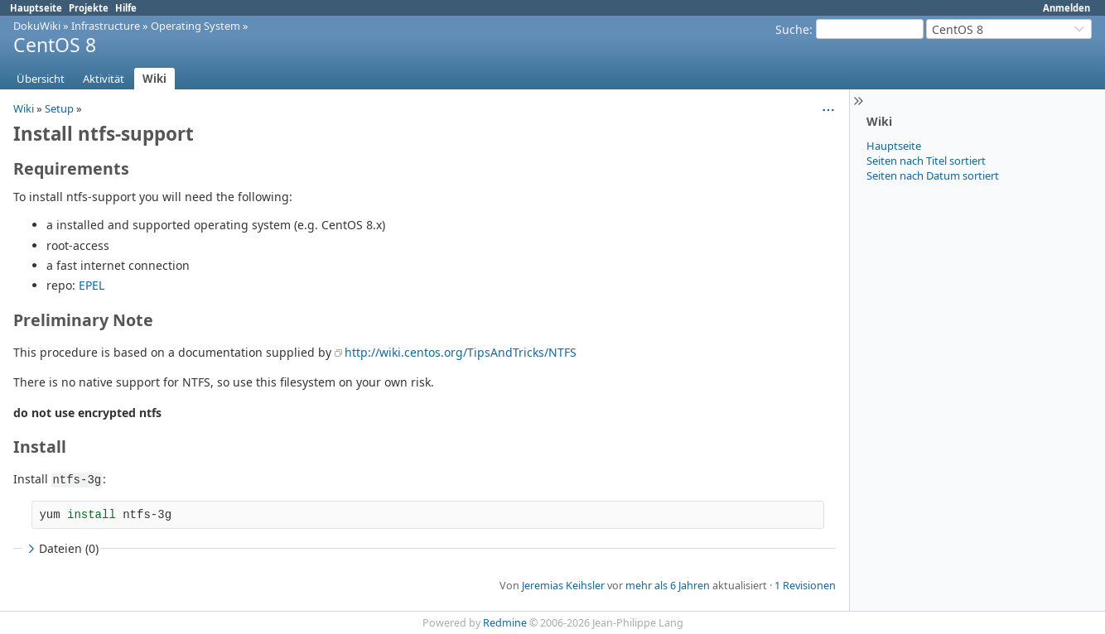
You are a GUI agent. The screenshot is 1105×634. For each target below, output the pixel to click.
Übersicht (41, 78)
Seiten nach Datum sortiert (932, 175)
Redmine (505, 623)
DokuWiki (36, 25)
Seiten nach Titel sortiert (926, 160)
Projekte (89, 8)
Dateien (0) (61, 548)
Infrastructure (105, 25)
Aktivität (103, 78)
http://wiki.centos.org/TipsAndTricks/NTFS (461, 352)
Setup (59, 108)
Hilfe (126, 8)
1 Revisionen (805, 586)
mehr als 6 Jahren (667, 586)
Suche (792, 29)
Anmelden (1066, 8)
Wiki (154, 78)
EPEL (91, 285)
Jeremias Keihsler (563, 586)
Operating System (195, 25)
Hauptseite (36, 8)
